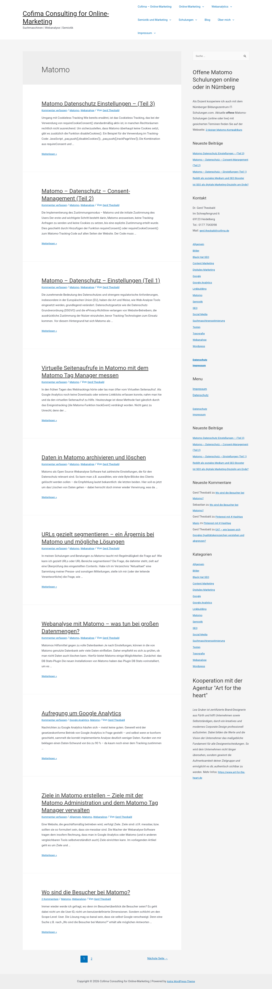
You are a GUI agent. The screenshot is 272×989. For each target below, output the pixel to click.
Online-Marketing (189, 6)
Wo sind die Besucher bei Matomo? (86, 892)
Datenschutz (201, 377)
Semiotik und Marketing (154, 19)
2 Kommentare (51, 899)
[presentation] (200, 6)
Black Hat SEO (202, 274)
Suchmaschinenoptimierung (210, 338)
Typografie (199, 351)
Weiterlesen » (50, 154)
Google (197, 293)
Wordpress (199, 363)
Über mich (220, 19)
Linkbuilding (200, 306)
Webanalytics (218, 6)
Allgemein (78, 817)
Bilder (196, 268)
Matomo (77, 110)
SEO (195, 325)
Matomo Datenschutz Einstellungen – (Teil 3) (98, 103)
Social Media (201, 331)
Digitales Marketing (205, 287)
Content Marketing (204, 280)
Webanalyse (91, 110)
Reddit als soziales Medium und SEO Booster (221, 189)
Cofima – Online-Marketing (155, 6)
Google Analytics (82, 720)
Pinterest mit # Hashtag (230, 551)
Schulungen (186, 19)
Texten (197, 344)
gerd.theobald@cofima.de (215, 248)
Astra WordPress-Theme (181, 981)
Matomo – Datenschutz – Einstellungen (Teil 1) (101, 280)
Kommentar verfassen (56, 110)
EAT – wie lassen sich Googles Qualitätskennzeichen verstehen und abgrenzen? (221, 569)
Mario (196, 557)
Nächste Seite (156, 958)
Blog (203, 20)
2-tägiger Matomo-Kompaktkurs (226, 130)
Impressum (146, 33)
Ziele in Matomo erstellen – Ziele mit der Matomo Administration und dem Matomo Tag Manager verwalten (100, 802)
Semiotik (198, 319)
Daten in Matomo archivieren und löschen (94, 457)
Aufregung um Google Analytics (81, 713)
